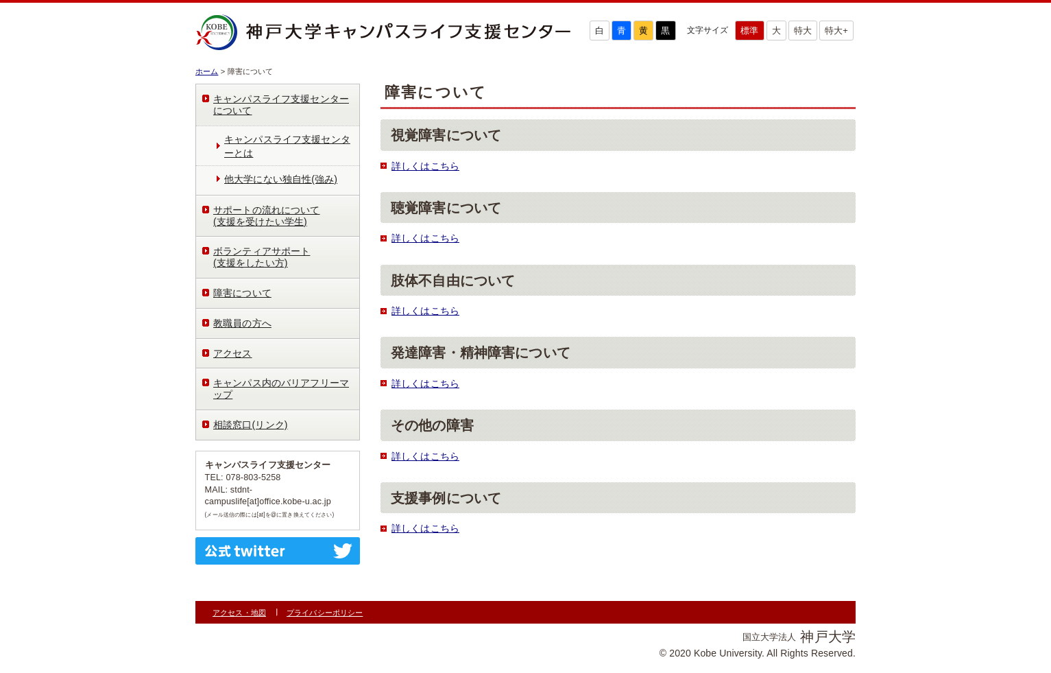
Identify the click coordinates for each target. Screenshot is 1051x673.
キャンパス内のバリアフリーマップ (281, 388)
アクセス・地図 (239, 613)
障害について (242, 292)
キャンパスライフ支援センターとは (287, 146)
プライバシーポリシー (325, 613)
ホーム (206, 71)
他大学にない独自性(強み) (280, 179)
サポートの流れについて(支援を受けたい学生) (266, 215)
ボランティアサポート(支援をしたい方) (261, 257)
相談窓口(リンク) (250, 424)
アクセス (232, 353)
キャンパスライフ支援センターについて (281, 104)
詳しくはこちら (425, 166)
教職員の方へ (242, 323)
